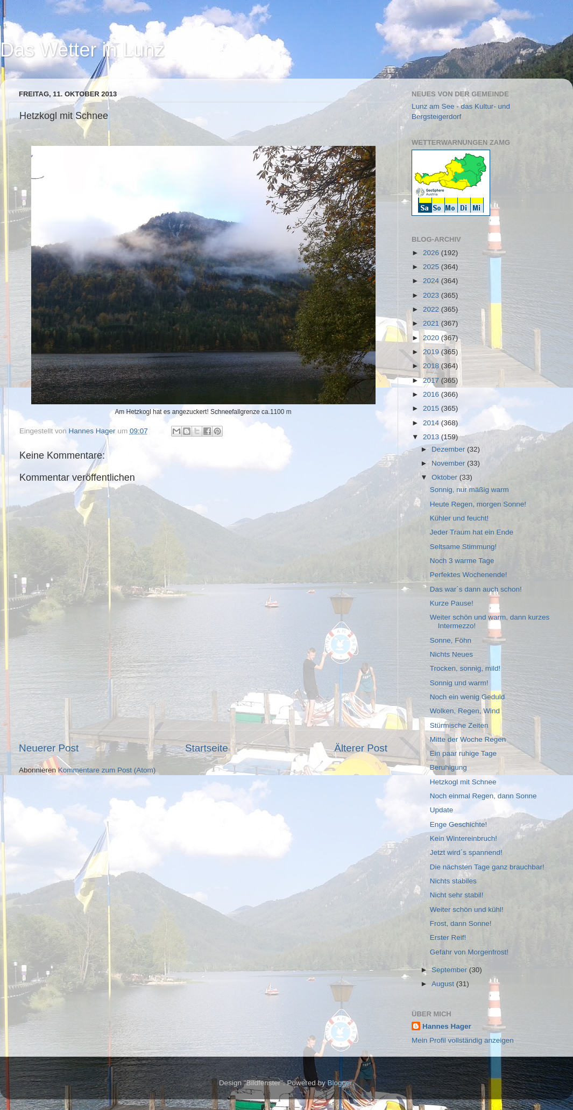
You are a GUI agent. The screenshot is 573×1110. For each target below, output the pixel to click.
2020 (432, 338)
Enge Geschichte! (458, 824)
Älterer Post (360, 748)
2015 (432, 408)
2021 (432, 323)
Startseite (206, 748)
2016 (432, 394)
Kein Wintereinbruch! (463, 838)
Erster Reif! (448, 937)
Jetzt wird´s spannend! (466, 852)
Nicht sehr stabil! (457, 895)
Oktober (445, 477)
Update (442, 810)
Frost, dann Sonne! (461, 923)
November (449, 463)
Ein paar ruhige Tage (463, 753)
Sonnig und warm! (459, 683)
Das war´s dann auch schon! (476, 589)
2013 (432, 437)
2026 (432, 253)
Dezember (449, 449)
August (443, 984)
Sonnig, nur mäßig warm (469, 490)
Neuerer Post (49, 748)
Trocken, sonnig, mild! (465, 668)
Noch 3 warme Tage (462, 561)
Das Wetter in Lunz (82, 50)
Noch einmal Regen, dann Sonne (483, 796)
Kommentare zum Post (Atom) (107, 770)
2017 (432, 380)
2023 (432, 295)
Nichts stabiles (453, 881)
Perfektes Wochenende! (468, 575)
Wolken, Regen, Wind (465, 711)
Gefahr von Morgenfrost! (469, 952)
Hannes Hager (446, 1026)
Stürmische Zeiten (459, 725)
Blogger (340, 1083)
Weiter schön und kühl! (467, 909)
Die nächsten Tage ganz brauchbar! (487, 867)
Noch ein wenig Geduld (467, 697)
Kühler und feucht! (459, 518)
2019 (432, 352)
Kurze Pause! (451, 603)
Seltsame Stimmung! (463, 547)
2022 (432, 309)
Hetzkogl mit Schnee (463, 782)
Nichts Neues (451, 654)
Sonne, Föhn (450, 640)
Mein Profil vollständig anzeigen (463, 1040)
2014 (432, 423)
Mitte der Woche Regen (468, 739)
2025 (432, 267)
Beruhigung (448, 767)
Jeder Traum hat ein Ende (471, 532)
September (450, 970)
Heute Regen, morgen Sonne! (478, 504)
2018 (432, 366)
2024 (432, 281)
